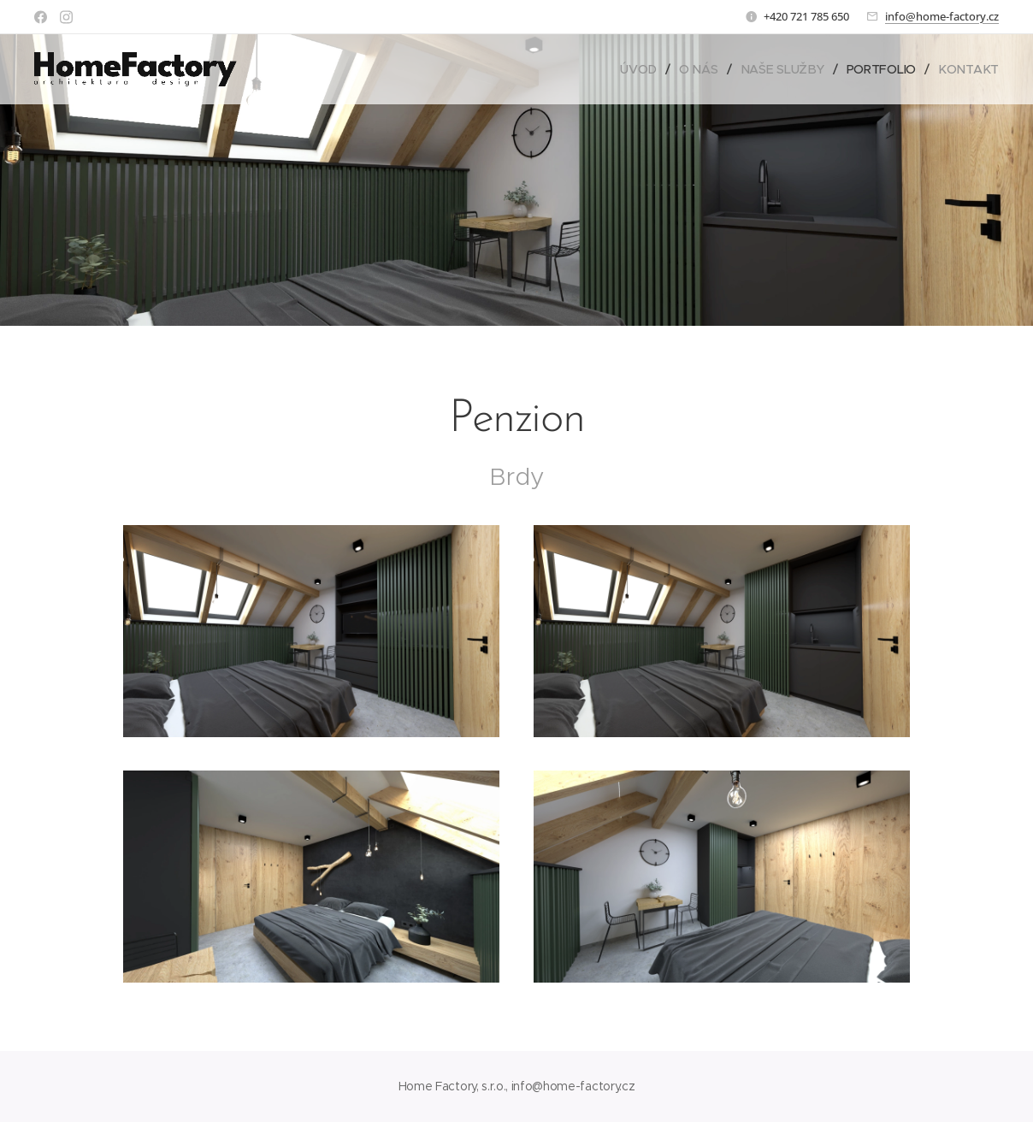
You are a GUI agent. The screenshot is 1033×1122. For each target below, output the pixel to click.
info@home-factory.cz (942, 16)
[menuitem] (643, 69)
